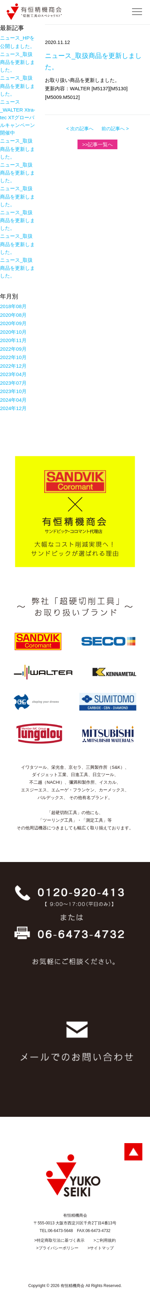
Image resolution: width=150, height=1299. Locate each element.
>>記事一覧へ (97, 144)
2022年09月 (13, 349)
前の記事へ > (115, 128)
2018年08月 (13, 306)
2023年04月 (13, 374)
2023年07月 (13, 383)
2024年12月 (13, 408)
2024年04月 (13, 400)
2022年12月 (13, 366)
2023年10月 (13, 391)
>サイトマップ (100, 1248)
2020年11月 (13, 340)
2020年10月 (13, 332)
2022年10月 (13, 357)
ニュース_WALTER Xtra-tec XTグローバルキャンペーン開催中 (17, 117)
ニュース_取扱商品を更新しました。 (17, 62)
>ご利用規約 (104, 1240)
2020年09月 (13, 323)
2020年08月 (13, 315)
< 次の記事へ (79, 128)
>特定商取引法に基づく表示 (59, 1240)
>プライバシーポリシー (57, 1248)
